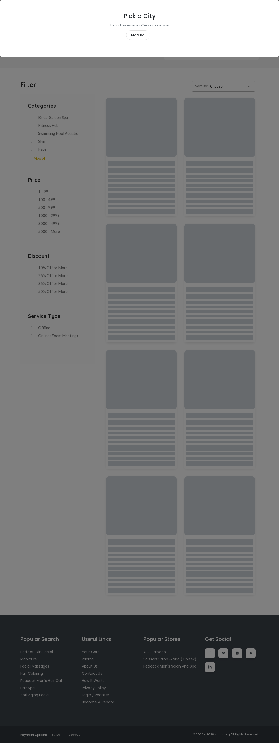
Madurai (138, 35)
